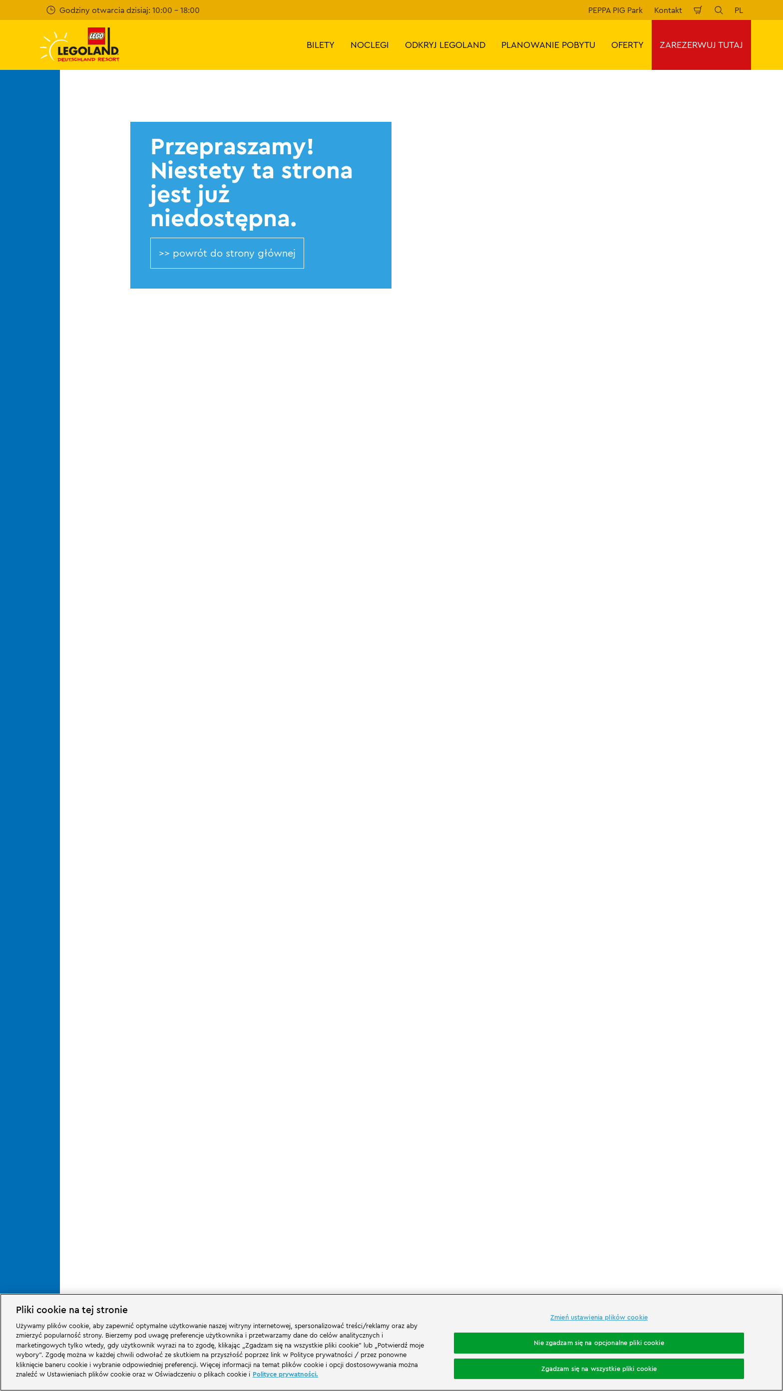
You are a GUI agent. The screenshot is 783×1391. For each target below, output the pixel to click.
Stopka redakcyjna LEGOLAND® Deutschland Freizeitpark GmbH (487, 944)
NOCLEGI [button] (370, 44)
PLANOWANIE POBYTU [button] (548, 44)
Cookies (444, 1063)
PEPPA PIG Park (615, 10)
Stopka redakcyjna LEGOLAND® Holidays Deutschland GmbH (503, 997)
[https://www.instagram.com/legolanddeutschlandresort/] (690, 1200)
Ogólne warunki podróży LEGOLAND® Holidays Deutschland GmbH (499, 1024)
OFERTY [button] (627, 44)
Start (107, 888)
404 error (143, 888)
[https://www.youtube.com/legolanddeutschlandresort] (715, 1200)
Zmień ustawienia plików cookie (599, 1318)
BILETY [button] (321, 44)
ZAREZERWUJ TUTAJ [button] (701, 44)
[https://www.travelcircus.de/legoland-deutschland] (231, 1144)
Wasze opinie (124, 958)
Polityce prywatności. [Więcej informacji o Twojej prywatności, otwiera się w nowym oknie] (285, 1374)
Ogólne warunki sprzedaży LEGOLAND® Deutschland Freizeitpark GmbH (501, 971)
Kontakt (668, 10)
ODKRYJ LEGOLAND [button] (445, 44)
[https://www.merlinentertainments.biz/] (103, 1144)
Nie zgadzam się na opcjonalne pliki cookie (599, 1343)
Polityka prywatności (467, 1045)
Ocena (112, 975)
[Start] (172, 1144)
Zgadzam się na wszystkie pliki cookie (599, 1369)
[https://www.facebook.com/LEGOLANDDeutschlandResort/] (665, 1200)
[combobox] (372, 807)
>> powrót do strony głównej (227, 253)
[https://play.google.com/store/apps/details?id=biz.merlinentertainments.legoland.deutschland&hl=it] (670, 1129)
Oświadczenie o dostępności (482, 1080)
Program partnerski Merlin (312, 940)
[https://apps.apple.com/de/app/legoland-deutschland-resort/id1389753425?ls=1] (742, 1129)
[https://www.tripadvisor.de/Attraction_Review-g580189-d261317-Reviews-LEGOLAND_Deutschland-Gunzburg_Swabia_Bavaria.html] (740, 1200)
